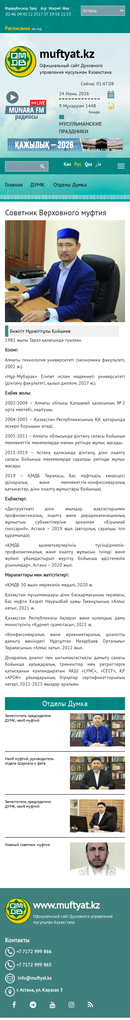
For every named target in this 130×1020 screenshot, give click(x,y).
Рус (77, 164)
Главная (14, 184)
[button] (25, 92)
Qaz (88, 164)
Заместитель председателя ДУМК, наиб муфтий (28, 718)
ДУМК (37, 184)
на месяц (14, 35)
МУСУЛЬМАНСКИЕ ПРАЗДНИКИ (80, 124)
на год (37, 28)
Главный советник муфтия (27, 844)
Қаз (67, 164)
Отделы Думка (69, 184)
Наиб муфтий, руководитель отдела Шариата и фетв (29, 761)
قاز (98, 164)
